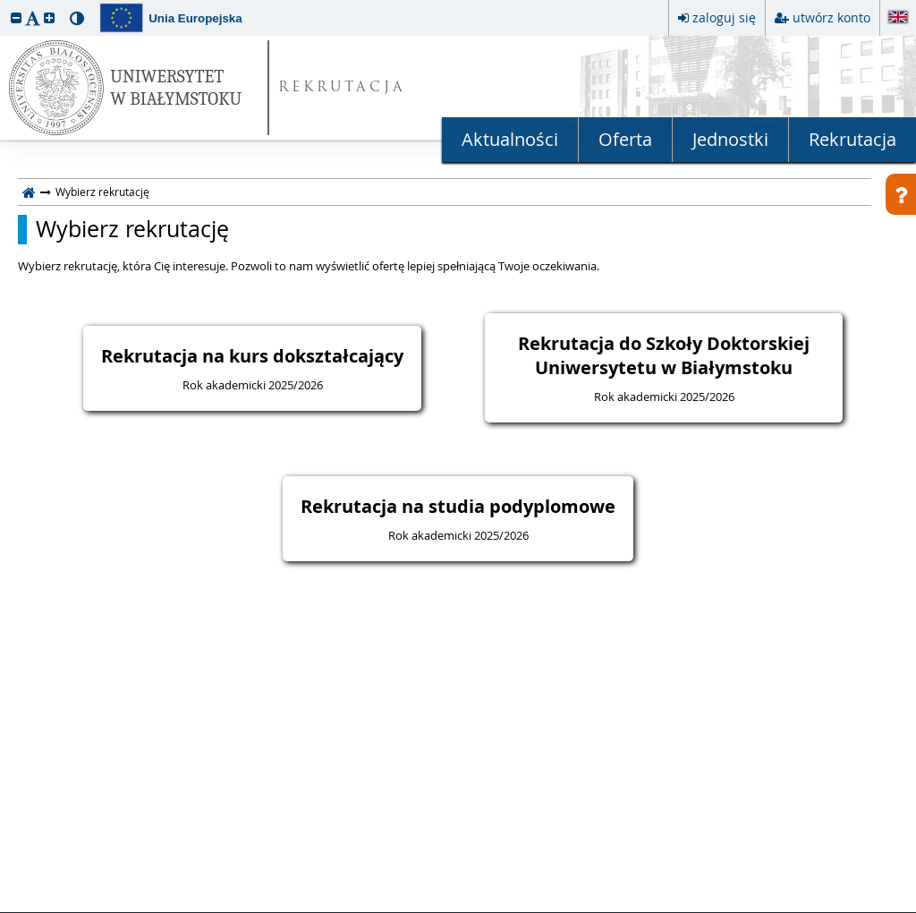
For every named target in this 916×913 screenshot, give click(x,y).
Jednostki (730, 139)
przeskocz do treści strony (4, 4)
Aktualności (510, 139)
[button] (16, 17)
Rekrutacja (852, 139)
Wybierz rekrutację (132, 229)
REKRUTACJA (342, 88)
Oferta (625, 139)
